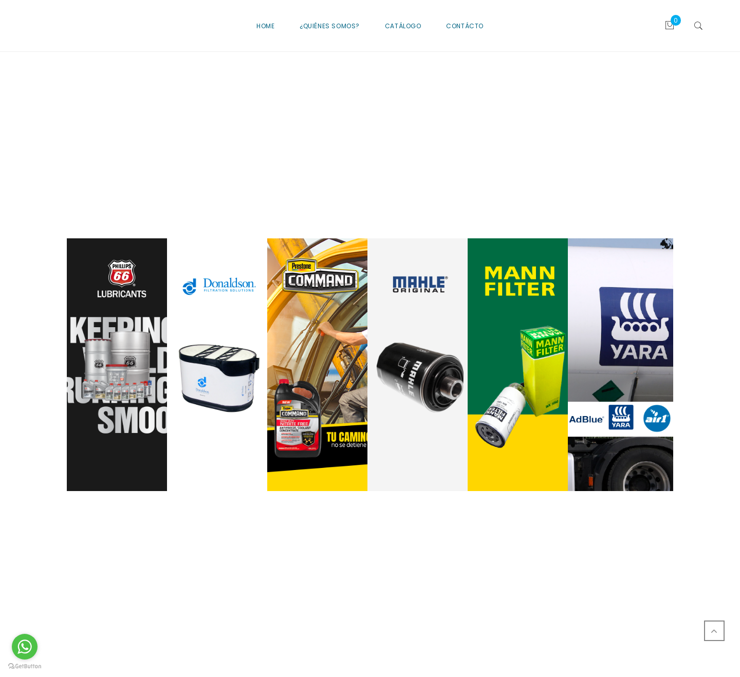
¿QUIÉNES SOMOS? (330, 26)
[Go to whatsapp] (25, 647)
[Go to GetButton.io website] (24, 666)
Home (265, 26)
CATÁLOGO (403, 26)
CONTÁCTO (465, 26)
